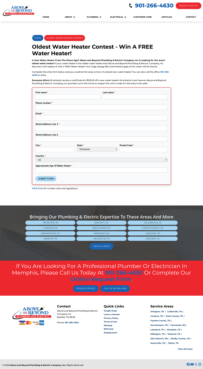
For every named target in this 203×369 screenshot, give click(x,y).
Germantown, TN (50, 233)
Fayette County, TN (152, 228)
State (80, 145)
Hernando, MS (101, 233)
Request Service (188, 5)
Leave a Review (112, 314)
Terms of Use (110, 321)
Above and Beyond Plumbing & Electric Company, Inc (38, 365)
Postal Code (127, 145)
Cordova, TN (50, 228)
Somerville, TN (157, 343)
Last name (109, 92)
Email (39, 113)
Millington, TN (101, 238)
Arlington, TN (50, 222)
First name (42, 92)
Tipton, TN (173, 343)
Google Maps (110, 311)
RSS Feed (108, 329)
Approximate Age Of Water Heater (54, 166)
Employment (110, 332)
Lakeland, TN (153, 233)
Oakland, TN (152, 238)
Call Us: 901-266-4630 (115, 288)
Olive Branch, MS (159, 338)
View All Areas (101, 246)
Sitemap (108, 325)
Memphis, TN (50, 238)
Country (40, 156)
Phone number (44, 103)
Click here (37, 188)
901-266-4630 (124, 272)
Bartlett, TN (101, 222)
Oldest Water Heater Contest (64, 38)
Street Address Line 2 (47, 135)
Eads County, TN (101, 228)
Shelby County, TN (180, 338)
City (38, 145)
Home (37, 38)
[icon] (188, 364)
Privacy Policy (111, 318)
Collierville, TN (152, 222)
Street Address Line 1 (47, 124)
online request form (101, 279)
